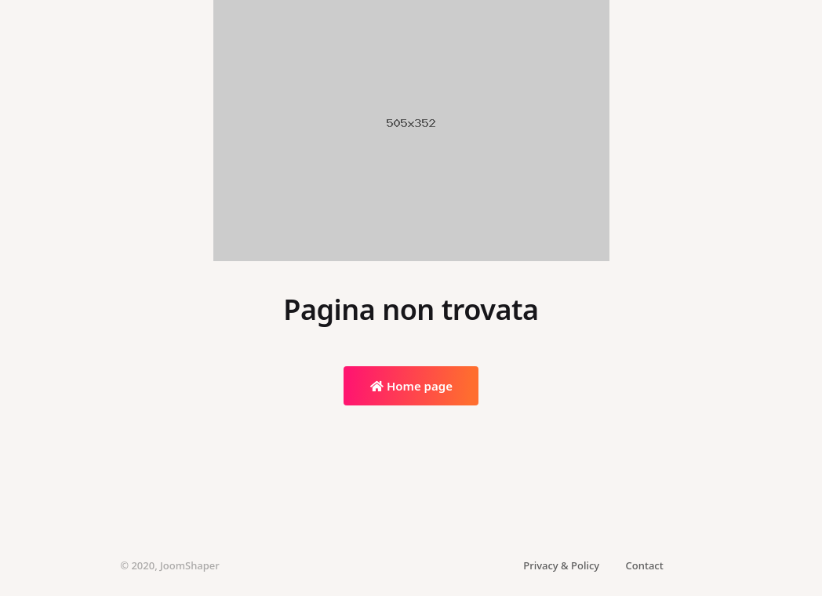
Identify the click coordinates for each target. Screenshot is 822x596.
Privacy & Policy (561, 565)
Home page (411, 386)
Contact (645, 565)
